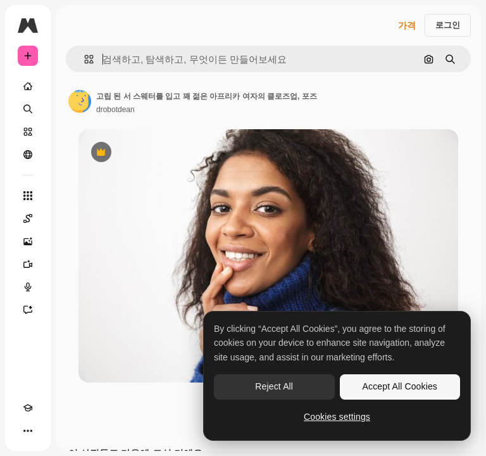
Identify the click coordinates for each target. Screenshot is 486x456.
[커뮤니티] (28, 154)
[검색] (28, 109)
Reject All (274, 386)
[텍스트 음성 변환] (28, 287)
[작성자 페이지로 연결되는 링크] (79, 101)
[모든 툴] (28, 196)
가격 (407, 25)
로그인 (447, 25)
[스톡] (28, 132)
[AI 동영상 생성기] (28, 264)
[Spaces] (28, 218)
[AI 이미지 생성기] (28, 241)
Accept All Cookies (400, 386)
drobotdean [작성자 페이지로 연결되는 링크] (115, 109)
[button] (83, 59)
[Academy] (28, 408)
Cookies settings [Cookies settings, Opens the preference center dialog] (337, 417)
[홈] (28, 86)
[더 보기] (28, 431)
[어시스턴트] (28, 310)
